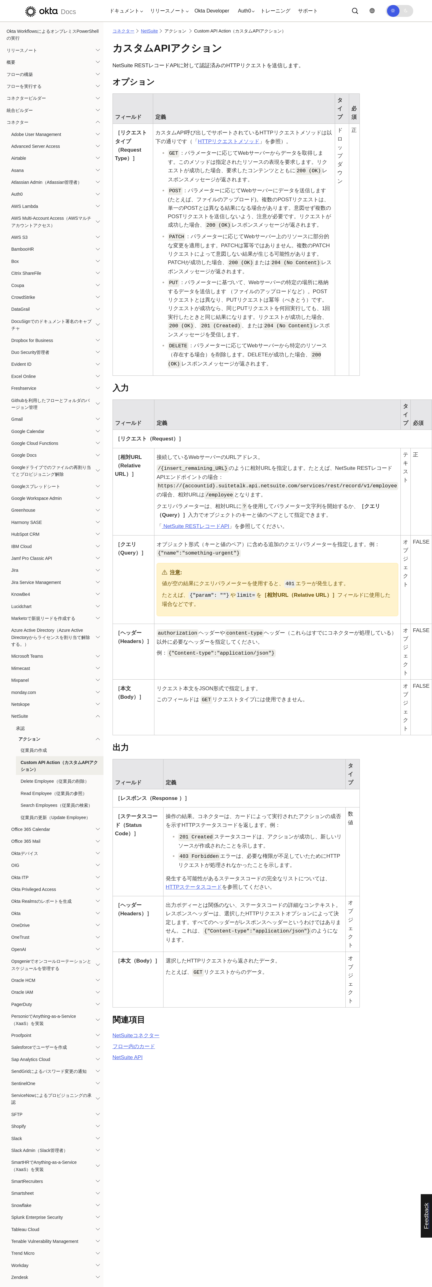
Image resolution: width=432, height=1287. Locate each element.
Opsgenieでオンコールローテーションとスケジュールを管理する (51, 859)
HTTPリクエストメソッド (228, 141)
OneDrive (20, 819)
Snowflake (21, 1100)
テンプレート (20, 1230)
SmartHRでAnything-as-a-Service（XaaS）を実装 (44, 1060)
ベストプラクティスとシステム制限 (42, 1266)
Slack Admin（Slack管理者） (39, 1045)
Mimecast (20, 563)
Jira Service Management (36, 477)
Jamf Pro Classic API (31, 452)
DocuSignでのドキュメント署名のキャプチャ (51, 219)
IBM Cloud (21, 441)
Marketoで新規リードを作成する (43, 512)
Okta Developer (211, 10)
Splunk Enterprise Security (37, 1111)
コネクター (123, 30)
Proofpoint (21, 930)
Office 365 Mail (25, 735)
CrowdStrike (23, 191)
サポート (308, 10)
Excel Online (23, 271)
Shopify (18, 1020)
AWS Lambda (24, 100)
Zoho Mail (20, 1184)
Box (15, 155)
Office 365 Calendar (30, 723)
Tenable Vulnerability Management (44, 1136)
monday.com (23, 587)
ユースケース (20, 1254)
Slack (16, 1033)
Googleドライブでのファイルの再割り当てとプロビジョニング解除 (51, 365)
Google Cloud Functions (34, 337)
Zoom (17, 1196)
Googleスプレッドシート (35, 381)
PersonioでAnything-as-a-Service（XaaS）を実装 (43, 914)
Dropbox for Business (32, 235)
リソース (15, 1277)
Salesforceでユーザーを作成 (39, 941)
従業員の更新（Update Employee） (55, 712)
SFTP (17, 1009)
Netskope (20, 598)
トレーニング (275, 10)
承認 (20, 623)
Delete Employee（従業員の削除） (55, 675)
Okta (16, 808)
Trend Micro (22, 1147)
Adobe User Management (36, 29)
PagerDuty (21, 899)
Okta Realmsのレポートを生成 (41, 795)
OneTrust (20, 831)
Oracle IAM (22, 886)
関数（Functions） (25, 1217)
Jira (14, 464)
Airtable (18, 52)
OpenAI (18, 844)
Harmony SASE (26, 417)
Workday (19, 1160)
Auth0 (17, 88)
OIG (15, 759)
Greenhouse (23, 404)
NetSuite (19, 610)
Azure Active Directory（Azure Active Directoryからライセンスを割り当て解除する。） (50, 531)
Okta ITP (19, 772)
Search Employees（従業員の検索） (57, 699)
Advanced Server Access (35, 40)
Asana (17, 65)
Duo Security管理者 (30, 246)
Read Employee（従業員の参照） (54, 688)
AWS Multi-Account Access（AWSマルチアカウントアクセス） (51, 116)
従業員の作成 (34, 644)
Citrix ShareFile (26, 167)
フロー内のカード (134, 1046)
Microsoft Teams (27, 550)
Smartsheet (22, 1087)
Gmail (17, 313)
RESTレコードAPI (195, 526)
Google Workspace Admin (36, 392)
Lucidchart (21, 501)
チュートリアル (22, 1241)
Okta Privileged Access (33, 784)
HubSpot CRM (25, 428)
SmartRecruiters (27, 1075)
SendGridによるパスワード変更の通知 (49, 965)
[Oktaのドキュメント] (49, 11)
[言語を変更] (372, 11)
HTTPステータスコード (194, 887)
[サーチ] (355, 11)
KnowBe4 (20, 488)
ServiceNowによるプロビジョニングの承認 (51, 993)
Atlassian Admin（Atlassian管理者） (46, 76)
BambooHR (22, 143)
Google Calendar (27, 326)
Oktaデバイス (24, 748)
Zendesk (19, 1171)
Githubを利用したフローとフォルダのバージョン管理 (50, 298)
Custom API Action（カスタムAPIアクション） (59, 660)
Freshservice (23, 282)
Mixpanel (20, 574)
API (128, 1057)
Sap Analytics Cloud (30, 954)
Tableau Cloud (25, 1124)
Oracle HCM (23, 874)
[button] (124, 11)
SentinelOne (23, 978)
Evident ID (21, 258)
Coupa (17, 180)
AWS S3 (19, 131)
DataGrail (20, 203)
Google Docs (24, 349)
